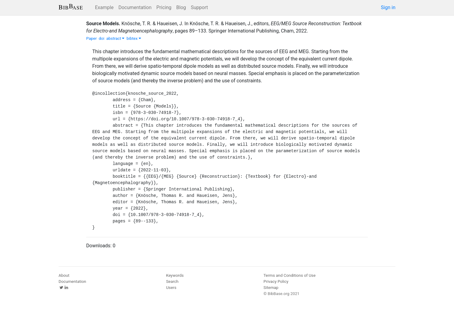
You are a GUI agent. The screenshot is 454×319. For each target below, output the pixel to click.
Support (199, 7)
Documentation (134, 7)
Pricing (163, 7)
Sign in (388, 7)
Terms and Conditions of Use (289, 275)
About (64, 275)
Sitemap (270, 287)
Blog (181, 7)
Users (171, 287)
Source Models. (103, 23)
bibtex (134, 38)
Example (104, 7)
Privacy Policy (275, 281)
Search (172, 281)
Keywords (175, 275)
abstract (115, 38)
